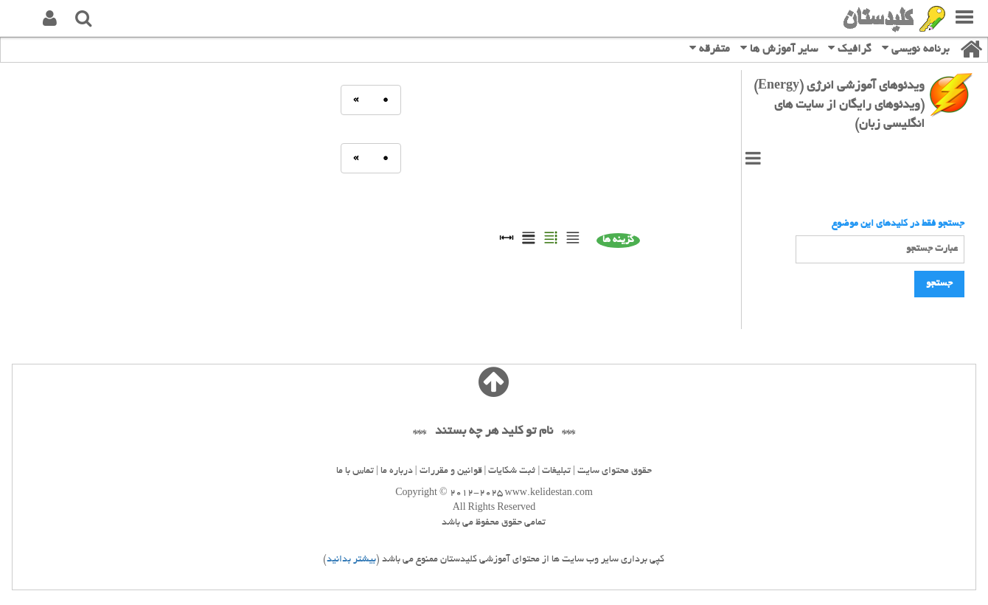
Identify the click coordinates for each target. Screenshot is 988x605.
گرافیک (850, 48)
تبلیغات (556, 471)
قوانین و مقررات (451, 471)
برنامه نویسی (916, 48)
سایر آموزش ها (779, 48)
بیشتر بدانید (351, 560)
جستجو (939, 284)
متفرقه (709, 48)
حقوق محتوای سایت (614, 471)
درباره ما (396, 471)
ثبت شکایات (511, 471)
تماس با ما (355, 471)
